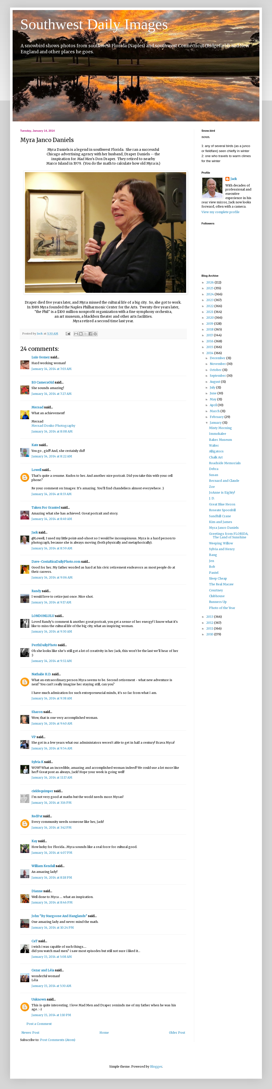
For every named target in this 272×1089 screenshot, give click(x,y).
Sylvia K (37, 762)
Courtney (216, 590)
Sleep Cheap (218, 578)
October (216, 370)
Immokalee (217, 434)
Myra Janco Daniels (224, 528)
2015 (210, 347)
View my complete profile (220, 212)
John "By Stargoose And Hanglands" (59, 916)
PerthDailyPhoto (44, 645)
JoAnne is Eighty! (222, 492)
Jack (34, 532)
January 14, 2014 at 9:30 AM (51, 631)
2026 (210, 282)
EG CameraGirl (42, 382)
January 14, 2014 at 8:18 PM (51, 877)
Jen (211, 561)
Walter (214, 445)
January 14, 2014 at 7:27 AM (51, 394)
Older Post (177, 1032)
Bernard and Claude (224, 481)
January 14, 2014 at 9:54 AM (51, 748)
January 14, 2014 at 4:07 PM (51, 853)
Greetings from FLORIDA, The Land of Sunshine (228, 535)
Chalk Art (216, 457)
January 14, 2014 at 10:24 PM (52, 927)
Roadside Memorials (225, 463)
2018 (210, 329)
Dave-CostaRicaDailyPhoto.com (55, 561)
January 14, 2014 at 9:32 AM (51, 661)
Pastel (213, 573)
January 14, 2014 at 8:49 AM (51, 519)
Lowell (36, 470)
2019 (210, 323)
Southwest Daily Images (94, 24)
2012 (210, 623)
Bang (213, 555)
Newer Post (30, 1032)
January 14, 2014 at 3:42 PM (51, 827)
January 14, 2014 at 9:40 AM (51, 723)
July (213, 387)
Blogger (156, 1066)
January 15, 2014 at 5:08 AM (51, 957)
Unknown (38, 999)
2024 (210, 294)
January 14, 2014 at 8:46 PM (52, 902)
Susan (213, 475)
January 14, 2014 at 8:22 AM (51, 456)
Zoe (212, 487)
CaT (34, 941)
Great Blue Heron (222, 504)
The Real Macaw (221, 584)
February (217, 417)
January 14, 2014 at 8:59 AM (51, 548)
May (213, 399)
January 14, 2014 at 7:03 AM (51, 369)
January (216, 422)
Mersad (37, 407)
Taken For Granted (45, 507)
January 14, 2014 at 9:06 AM (52, 577)
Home (104, 1032)
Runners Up (218, 602)
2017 (210, 335)
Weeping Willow (221, 543)
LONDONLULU (42, 616)
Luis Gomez (40, 357)
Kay (34, 841)
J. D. (212, 498)
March (215, 411)
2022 (210, 306)
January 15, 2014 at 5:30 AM (51, 986)
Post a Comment (39, 1024)
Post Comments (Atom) (57, 1040)
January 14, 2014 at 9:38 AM (51, 698)
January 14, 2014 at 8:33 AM (51, 494)
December (218, 358)
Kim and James (220, 522)
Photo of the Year (222, 608)
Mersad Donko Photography (53, 426)
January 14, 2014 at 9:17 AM (51, 602)
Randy (36, 591)
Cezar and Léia (42, 970)
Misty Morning (220, 428)
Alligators (216, 451)
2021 (210, 312)
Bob (212, 567)
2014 (210, 353)
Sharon (37, 712)
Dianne (37, 891)
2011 (210, 628)
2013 (210, 617)
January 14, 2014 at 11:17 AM (51, 777)
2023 (210, 300)
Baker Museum (220, 440)
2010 (210, 634)
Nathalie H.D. (41, 674)
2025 (210, 288)
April (214, 405)
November (218, 364)
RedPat (36, 816)
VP (33, 737)
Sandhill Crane (220, 516)
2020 (210, 317)
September (218, 375)
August (215, 382)
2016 (210, 341)
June (213, 393)
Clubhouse (217, 596)
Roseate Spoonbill (222, 510)
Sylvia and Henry (222, 549)
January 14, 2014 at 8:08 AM (52, 431)
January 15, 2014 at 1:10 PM (51, 1015)
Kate (34, 445)
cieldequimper (42, 791)
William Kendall (43, 866)
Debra (213, 469)
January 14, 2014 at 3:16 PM (51, 802)
